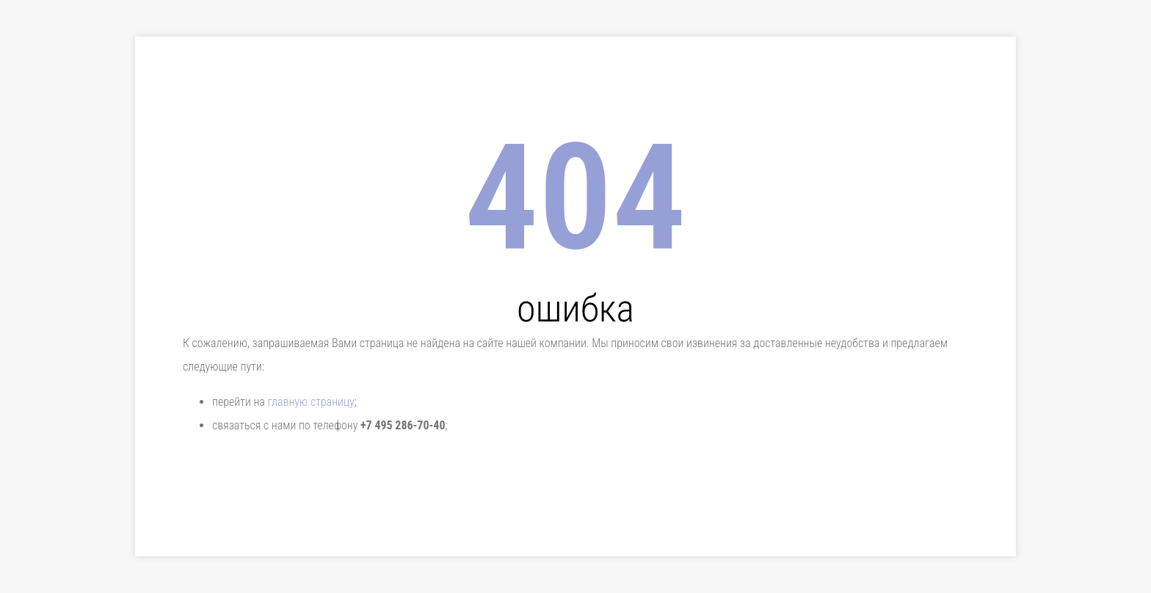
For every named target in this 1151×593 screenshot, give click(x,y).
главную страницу (310, 402)
